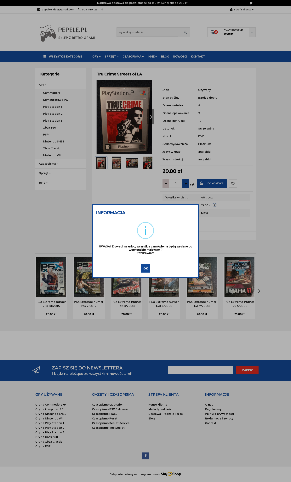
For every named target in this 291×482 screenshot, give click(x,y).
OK (145, 268)
